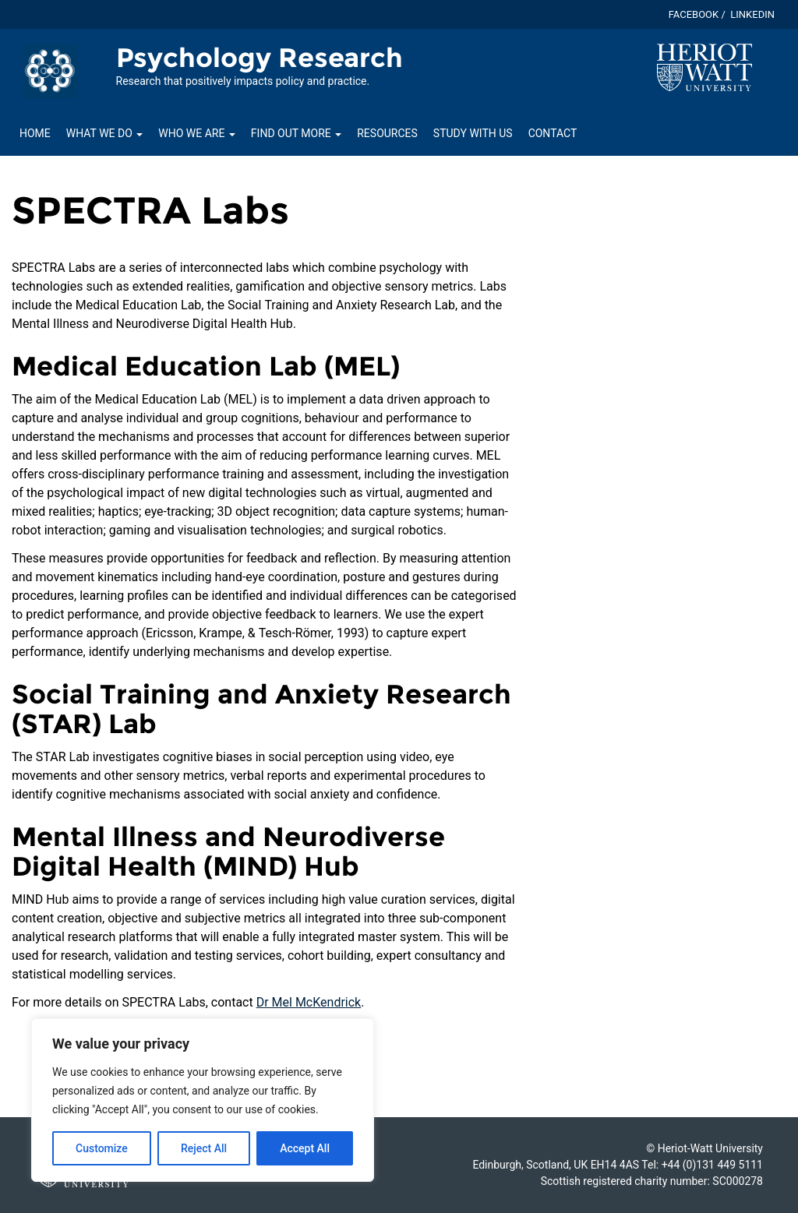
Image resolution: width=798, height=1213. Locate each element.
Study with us (473, 133)
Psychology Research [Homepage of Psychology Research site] (260, 57)
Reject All (204, 1148)
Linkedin (752, 14)
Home (35, 133)
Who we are (196, 133)
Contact (552, 133)
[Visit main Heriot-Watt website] (704, 66)
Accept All (305, 1148)
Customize (102, 1148)
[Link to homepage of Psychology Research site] (50, 70)
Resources (387, 133)
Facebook (694, 14)
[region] (202, 1100)
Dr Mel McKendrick (309, 1002)
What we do (104, 133)
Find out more (296, 133)
